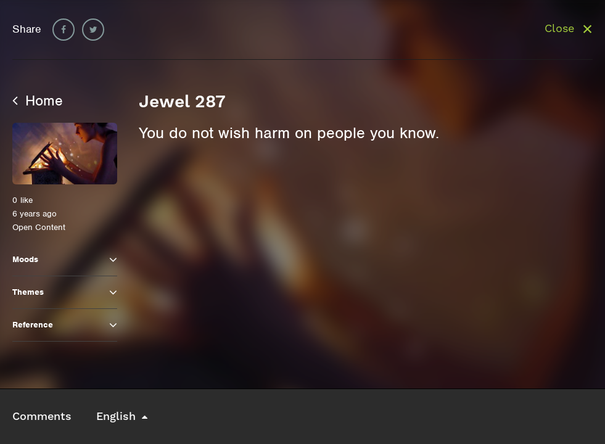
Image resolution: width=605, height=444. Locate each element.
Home (37, 100)
